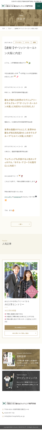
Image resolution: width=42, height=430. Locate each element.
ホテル (27, 42)
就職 (34, 42)
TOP (3, 28)
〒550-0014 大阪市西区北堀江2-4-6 (16, 410)
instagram (17, 197)
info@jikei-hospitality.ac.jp (14, 417)
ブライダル (18, 42)
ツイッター (8, 197)
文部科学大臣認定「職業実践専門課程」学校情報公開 (26, 1)
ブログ (9, 28)
